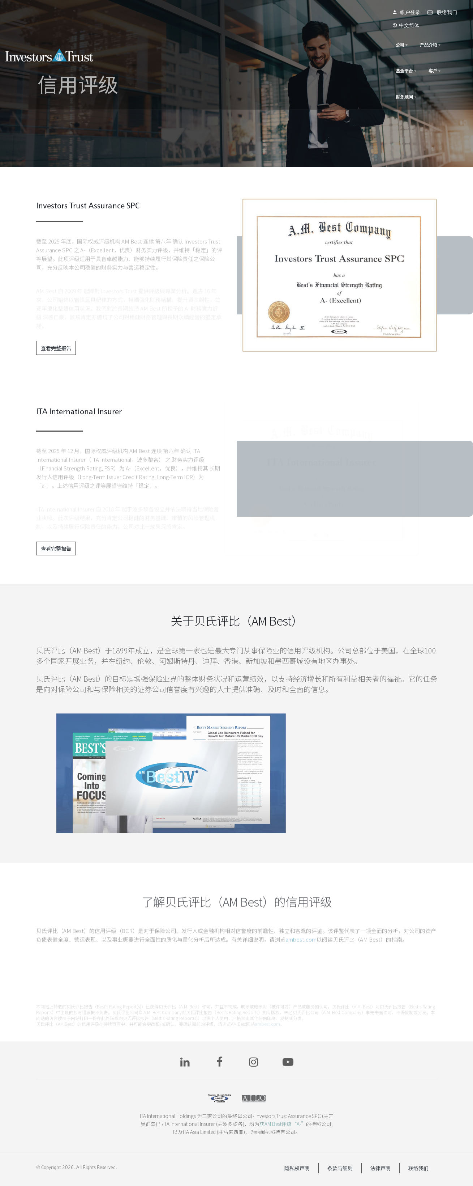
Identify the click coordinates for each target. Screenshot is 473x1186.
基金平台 (392, 32)
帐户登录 (380, 12)
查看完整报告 (56, 348)
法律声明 (380, 1168)
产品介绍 (360, 32)
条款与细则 (340, 1168)
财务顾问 (450, 32)
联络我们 (415, 12)
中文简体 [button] (451, 12)
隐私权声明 (297, 1168)
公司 (331, 32)
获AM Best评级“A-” (282, 1123)
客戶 (421, 32)
